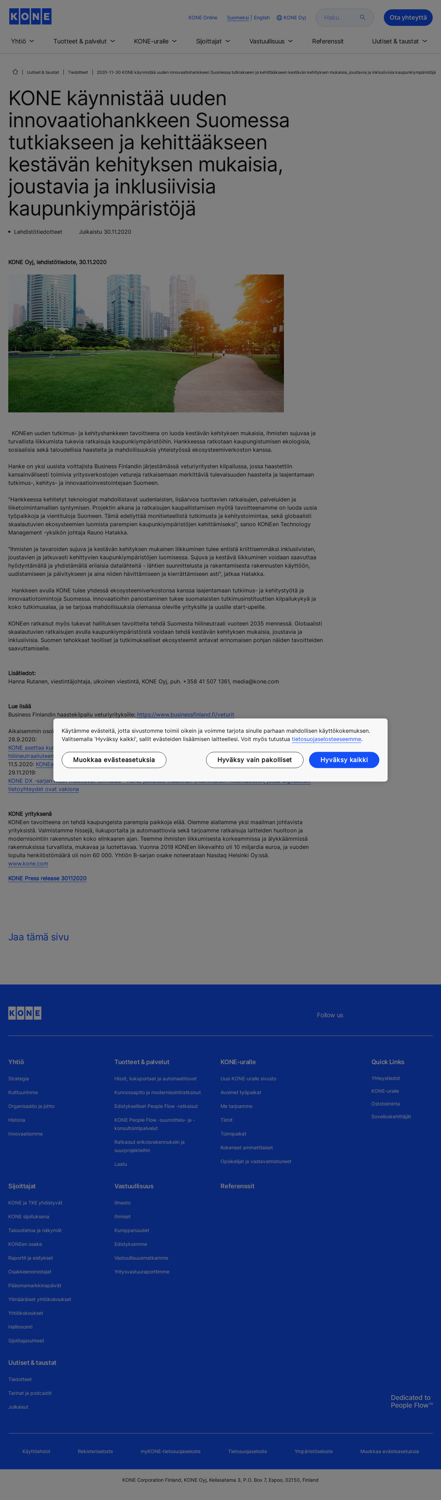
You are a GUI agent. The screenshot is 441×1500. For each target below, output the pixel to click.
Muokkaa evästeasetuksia (114, 759)
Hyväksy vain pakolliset (255, 759)
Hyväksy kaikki (344, 759)
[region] (220, 749)
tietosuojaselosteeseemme (326, 739)
